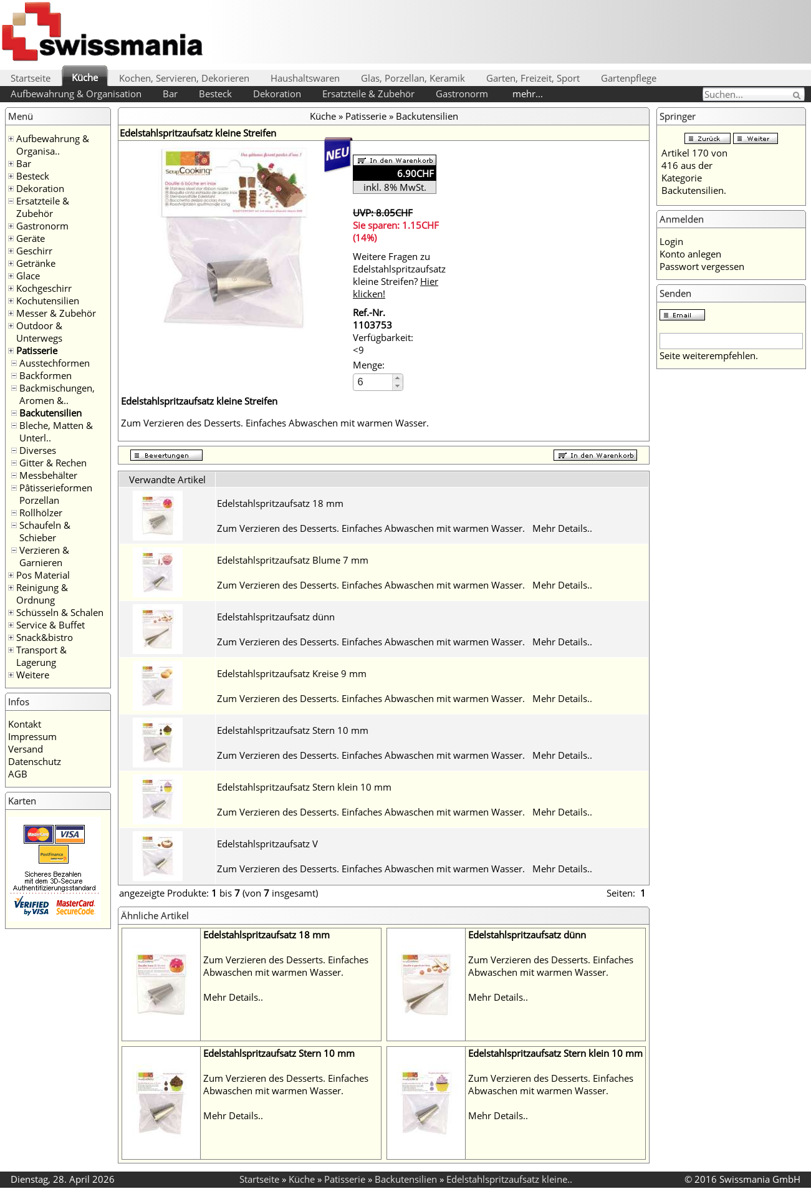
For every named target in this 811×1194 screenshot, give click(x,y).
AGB (17, 774)
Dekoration (277, 93)
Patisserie (36, 350)
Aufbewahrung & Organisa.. (52, 144)
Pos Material (43, 575)
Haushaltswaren (305, 78)
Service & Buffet (50, 625)
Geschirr (34, 250)
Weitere (32, 674)
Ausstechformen (54, 363)
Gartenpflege (628, 78)
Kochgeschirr (44, 288)
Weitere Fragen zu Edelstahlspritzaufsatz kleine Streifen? (399, 275)
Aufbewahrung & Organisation (76, 93)
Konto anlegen (690, 254)
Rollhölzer (40, 512)
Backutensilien (50, 413)
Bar (170, 93)
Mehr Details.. (562, 528)
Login (671, 241)
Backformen (45, 375)
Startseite (30, 78)
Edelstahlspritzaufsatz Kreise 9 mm (292, 673)
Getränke (35, 263)
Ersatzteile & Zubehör (368, 93)
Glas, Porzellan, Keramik (413, 78)
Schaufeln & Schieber (44, 531)
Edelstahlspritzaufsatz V (267, 843)
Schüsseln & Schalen (59, 612)
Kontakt (24, 724)
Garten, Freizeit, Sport (533, 78)
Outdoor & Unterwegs (39, 331)
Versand (25, 749)
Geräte (30, 238)
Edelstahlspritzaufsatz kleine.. (509, 1179)
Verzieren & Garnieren (44, 556)
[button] (397, 378)
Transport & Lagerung (41, 655)
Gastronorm (462, 93)
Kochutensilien (47, 300)
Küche (85, 77)
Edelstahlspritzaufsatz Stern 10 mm (292, 730)
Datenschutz (34, 761)
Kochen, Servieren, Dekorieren (184, 78)
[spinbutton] (373, 382)
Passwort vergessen (702, 266)
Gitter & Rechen (53, 462)
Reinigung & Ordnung (42, 593)
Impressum (32, 736)
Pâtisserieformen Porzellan (55, 493)
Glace (28, 275)
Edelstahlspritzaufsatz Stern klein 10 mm (304, 787)
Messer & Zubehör (56, 313)
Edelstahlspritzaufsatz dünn (276, 616)
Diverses (37, 450)
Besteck (215, 93)
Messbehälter (48, 475)
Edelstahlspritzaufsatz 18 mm (280, 503)
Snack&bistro (44, 637)
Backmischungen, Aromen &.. (57, 394)
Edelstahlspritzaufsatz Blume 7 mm (292, 560)
